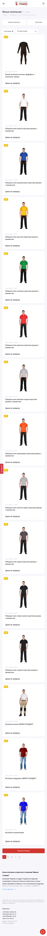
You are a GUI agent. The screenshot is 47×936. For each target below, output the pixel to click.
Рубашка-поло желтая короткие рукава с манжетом (21, 238)
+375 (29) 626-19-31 (9, 916)
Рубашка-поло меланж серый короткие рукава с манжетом (21, 400)
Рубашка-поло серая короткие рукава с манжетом (21, 563)
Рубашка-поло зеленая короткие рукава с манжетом (22, 292)
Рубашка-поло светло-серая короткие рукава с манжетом (23, 509)
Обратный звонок (8, 918)
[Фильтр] (1, 469)
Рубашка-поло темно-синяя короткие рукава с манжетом (23, 617)
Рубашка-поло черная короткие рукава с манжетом (21, 671)
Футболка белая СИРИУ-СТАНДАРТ (19, 724)
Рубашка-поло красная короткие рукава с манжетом (22, 346)
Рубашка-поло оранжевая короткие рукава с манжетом (23, 455)
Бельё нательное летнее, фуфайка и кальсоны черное (19, 75)
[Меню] (3, 3)
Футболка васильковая (14, 833)
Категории (8, 31)
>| (19, 857)
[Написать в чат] (43, 932)
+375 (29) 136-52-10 (9, 912)
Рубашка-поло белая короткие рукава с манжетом (21, 130)
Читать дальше (9, 889)
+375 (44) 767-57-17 (9, 914)
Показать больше (23, 851)
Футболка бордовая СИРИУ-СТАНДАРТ (20, 778)
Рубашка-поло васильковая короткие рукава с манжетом (23, 184)
